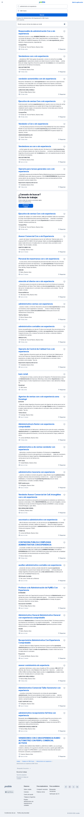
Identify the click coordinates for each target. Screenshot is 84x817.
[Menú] (2, 2)
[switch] (65, 24)
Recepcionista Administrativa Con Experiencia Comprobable (39, 643)
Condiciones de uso (9, 813)
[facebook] (65, 786)
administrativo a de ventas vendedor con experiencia (37, 449)
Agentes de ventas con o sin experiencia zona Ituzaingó (39, 399)
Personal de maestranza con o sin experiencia (39, 260)
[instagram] (69, 786)
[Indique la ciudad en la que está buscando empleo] (42, 11)
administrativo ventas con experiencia (36, 305)
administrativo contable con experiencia (37, 328)
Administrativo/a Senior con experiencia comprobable (36, 426)
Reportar (61, 49)
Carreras (26, 792)
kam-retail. (23, 375)
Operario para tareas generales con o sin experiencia (37, 170)
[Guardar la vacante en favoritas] (64, 31)
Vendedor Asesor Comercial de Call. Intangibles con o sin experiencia (40, 497)
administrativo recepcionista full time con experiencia (37, 715)
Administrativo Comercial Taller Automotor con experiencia (40, 690)
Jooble (78, 813)
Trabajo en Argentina (29, 797)
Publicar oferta (41, 792)
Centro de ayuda (28, 794)
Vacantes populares (22, 776)
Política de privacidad (23, 813)
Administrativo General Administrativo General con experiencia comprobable (39, 618)
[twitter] (73, 786)
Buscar (42, 15)
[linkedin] (77, 786)
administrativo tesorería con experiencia (37, 473)
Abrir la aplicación (77, 2)
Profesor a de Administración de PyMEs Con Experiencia (38, 590)
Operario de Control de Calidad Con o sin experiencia (37, 351)
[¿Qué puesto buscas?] (42, 6)
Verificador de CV (54, 794)
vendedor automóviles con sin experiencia (37, 79)
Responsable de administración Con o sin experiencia (37, 32)
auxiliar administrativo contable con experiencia (40, 566)
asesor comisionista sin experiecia (34, 667)
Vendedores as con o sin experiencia (35, 146)
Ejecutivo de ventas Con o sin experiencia (37, 101)
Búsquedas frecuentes (24, 770)
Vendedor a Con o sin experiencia (33, 124)
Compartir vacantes (42, 789)
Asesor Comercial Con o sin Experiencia (36, 238)
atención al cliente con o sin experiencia (36, 283)
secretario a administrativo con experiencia (38, 521)
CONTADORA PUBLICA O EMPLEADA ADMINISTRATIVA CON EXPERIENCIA (35, 545)
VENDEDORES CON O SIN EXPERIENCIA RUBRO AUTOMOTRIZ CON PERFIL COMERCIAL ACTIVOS (39, 742)
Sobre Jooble (27, 789)
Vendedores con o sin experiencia (33, 56)
